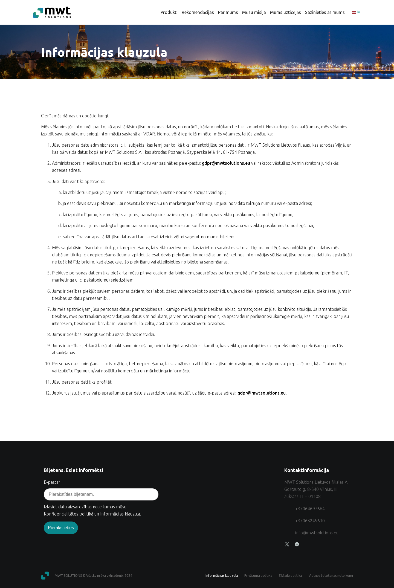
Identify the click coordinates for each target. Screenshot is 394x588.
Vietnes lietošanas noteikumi (331, 575)
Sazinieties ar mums (325, 12)
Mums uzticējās (285, 12)
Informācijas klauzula (120, 513)
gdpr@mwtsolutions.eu (226, 163)
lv (356, 12)
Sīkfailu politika (290, 575)
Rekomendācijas (198, 12)
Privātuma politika (258, 575)
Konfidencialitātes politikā (68, 513)
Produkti (169, 12)
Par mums (228, 12)
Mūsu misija (254, 12)
